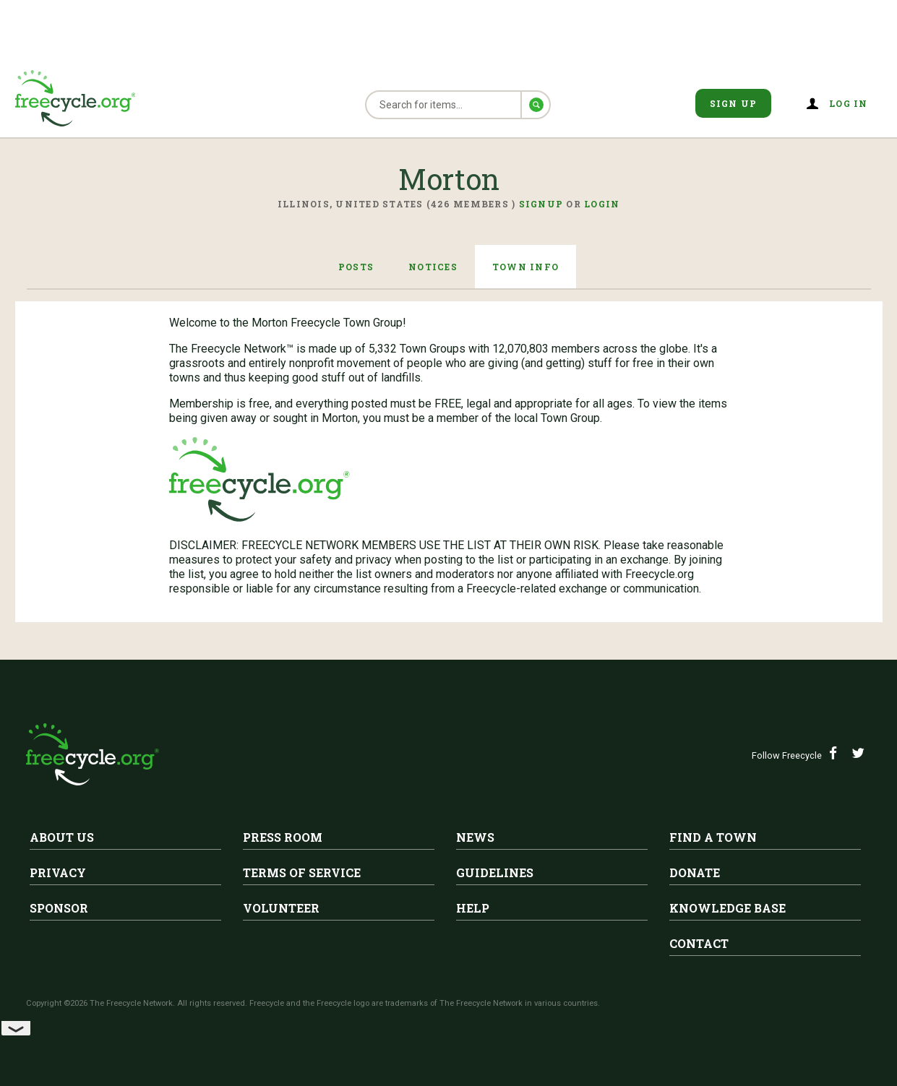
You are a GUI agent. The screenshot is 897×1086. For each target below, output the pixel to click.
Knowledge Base (727, 907)
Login (601, 204)
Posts (356, 266)
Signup (541, 204)
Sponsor (59, 907)
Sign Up (733, 103)
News (475, 837)
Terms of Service (302, 872)
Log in (848, 103)
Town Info (525, 266)
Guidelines (494, 872)
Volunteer (281, 907)
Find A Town (713, 837)
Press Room (282, 837)
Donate (694, 872)
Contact (699, 943)
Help (472, 907)
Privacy (58, 872)
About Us (62, 837)
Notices (433, 266)
